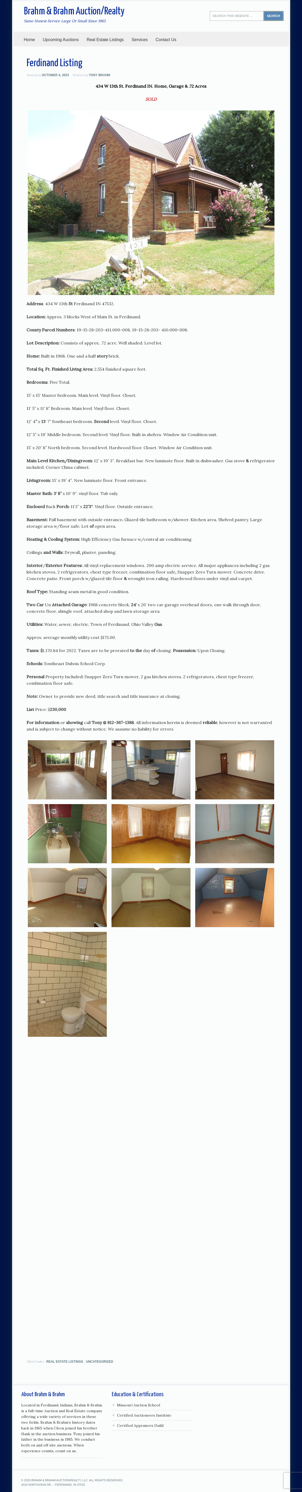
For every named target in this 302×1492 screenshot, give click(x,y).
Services (138, 39)
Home (29, 39)
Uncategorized (99, 1360)
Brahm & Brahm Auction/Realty (74, 11)
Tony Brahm (99, 75)
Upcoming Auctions (59, 39)
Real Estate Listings (105, 39)
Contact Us (166, 39)
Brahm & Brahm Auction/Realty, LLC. (59, 1479)
